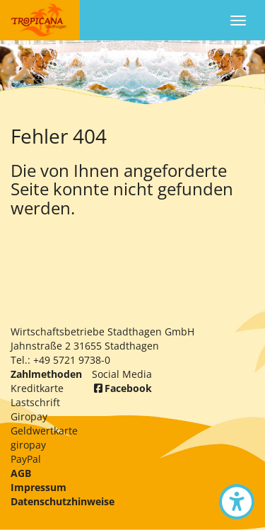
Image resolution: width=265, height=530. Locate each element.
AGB (21, 473)
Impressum (38, 487)
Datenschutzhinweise (62, 501)
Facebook (122, 388)
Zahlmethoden (46, 374)
